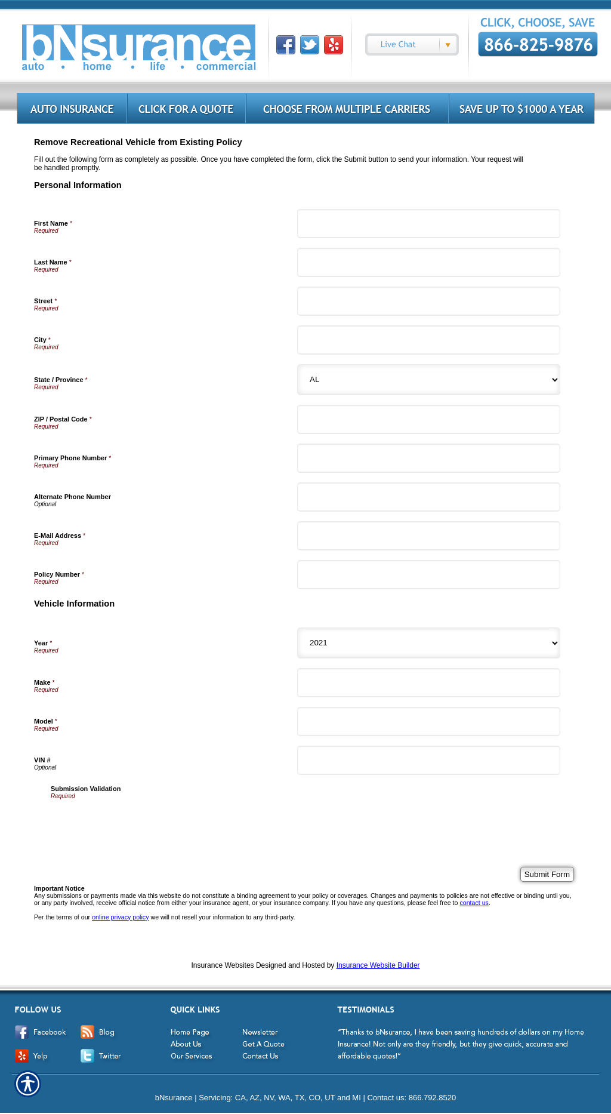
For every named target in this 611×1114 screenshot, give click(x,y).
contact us (474, 902)
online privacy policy (120, 917)
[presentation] (141, 822)
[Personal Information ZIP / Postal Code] (428, 419)
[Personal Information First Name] (428, 223)
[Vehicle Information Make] (428, 682)
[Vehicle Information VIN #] (428, 760)
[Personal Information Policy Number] (428, 574)
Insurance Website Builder (378, 965)
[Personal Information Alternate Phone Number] (428, 497)
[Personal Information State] (428, 379)
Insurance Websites (222, 965)
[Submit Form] (547, 874)
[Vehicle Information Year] (428, 642)
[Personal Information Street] (428, 301)
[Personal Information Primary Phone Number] (428, 458)
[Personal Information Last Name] (428, 262)
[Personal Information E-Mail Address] (428, 535)
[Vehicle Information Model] (428, 721)
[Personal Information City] (428, 340)
